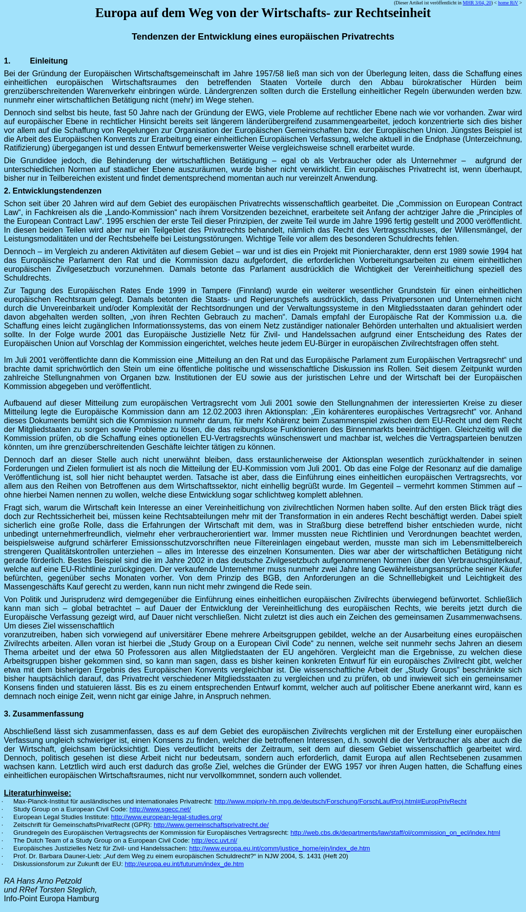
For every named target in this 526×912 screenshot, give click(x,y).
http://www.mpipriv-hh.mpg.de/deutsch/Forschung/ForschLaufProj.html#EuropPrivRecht (340, 801)
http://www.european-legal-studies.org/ (166, 817)
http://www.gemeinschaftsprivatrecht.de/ (211, 824)
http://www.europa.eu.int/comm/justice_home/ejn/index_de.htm (279, 848)
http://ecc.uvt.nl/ (214, 840)
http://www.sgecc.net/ (160, 809)
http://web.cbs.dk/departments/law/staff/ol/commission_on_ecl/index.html (395, 832)
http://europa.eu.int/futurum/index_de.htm (184, 864)
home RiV (508, 2)
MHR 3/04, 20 (477, 2)
